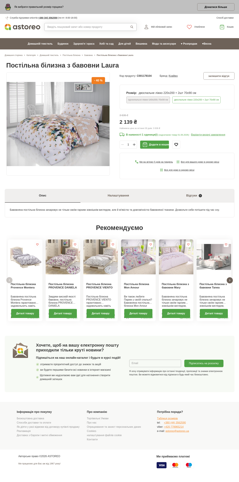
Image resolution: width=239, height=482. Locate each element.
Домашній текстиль (40, 43)
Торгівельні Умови (98, 420)
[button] (9, 281)
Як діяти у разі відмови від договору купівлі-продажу (48, 429)
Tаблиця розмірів (167, 420)
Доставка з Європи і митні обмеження (39, 437)
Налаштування (118, 195)
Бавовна (88, 55)
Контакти (92, 441)
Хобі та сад (106, 43)
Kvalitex (173, 75)
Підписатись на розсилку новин (204, 366)
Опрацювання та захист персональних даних (114, 429)
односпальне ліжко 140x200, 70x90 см (148, 99)
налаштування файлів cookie (104, 437)
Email (135, 365)
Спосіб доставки (225, 17)
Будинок (63, 43)
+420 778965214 (174, 429)
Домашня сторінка (14, 55)
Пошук (131, 27)
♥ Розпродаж (189, 43)
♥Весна (206, 43)
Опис (42, 195)
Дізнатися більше (216, 7)
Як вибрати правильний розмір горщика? (39, 6)
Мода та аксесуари (164, 43)
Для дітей (124, 43)
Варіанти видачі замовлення (208, 134)
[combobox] (83, 27)
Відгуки (194, 195)
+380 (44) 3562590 (47, 17)
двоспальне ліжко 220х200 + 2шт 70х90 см (196, 99)
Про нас (91, 425)
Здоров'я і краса (83, 43)
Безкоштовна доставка (30, 420)
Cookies (91, 433)
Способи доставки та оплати (34, 425)
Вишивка (141, 43)
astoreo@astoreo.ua (177, 433)
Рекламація (24, 433)
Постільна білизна (71, 55)
